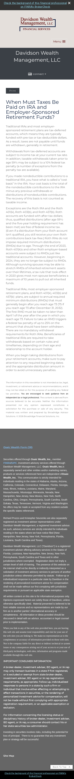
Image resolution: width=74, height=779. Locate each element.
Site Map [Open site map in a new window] (8, 755)
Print (12, 90)
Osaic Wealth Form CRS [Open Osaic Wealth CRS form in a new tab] (18, 447)
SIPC (14, 462)
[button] (59, 41)
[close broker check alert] (69, 3)
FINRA (7, 462)
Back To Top (61, 767)
